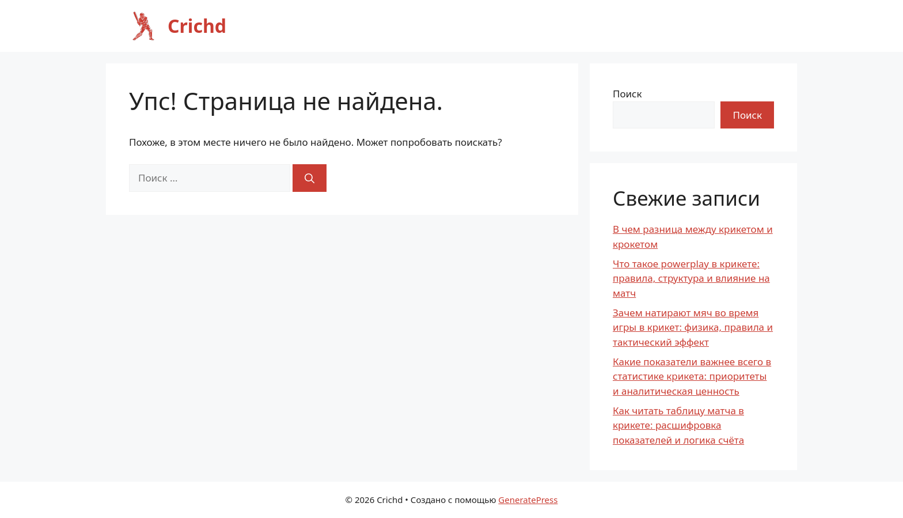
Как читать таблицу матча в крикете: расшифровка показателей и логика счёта (678, 425)
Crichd (197, 25)
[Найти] (310, 178)
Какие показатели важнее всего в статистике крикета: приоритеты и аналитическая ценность (692, 376)
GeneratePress (527, 499)
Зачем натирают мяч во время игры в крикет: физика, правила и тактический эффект (693, 327)
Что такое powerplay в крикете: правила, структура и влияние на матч (691, 278)
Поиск (627, 93)
